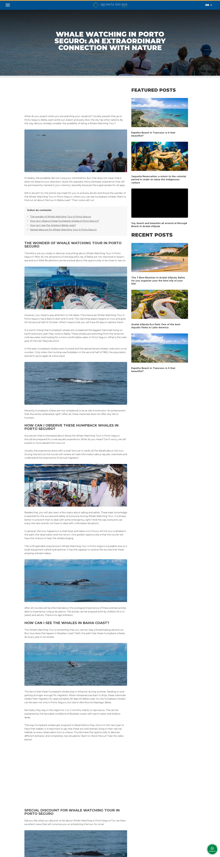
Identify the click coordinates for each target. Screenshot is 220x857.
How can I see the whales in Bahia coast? (52, 225)
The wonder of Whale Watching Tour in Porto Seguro (60, 216)
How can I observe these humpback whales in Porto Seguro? (64, 221)
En (208, 5)
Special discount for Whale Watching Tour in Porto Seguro (63, 229)
